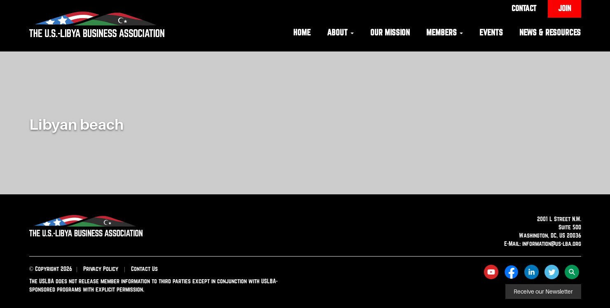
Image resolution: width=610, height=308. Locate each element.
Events (491, 32)
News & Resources (550, 32)
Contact (524, 8)
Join (564, 8)
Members (444, 32)
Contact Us (144, 268)
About (340, 32)
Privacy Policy (100, 268)
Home (302, 32)
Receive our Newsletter (543, 291)
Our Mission (390, 32)
